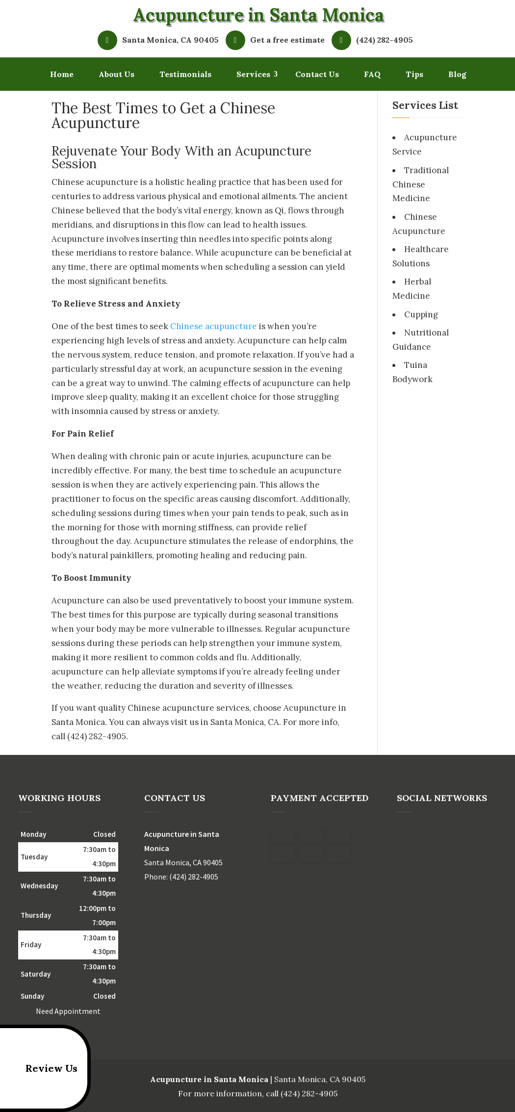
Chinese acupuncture (213, 326)
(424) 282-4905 (374, 40)
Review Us (40, 1068)
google (423, 835)
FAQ (372, 74)
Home (62, 74)
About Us (116, 74)
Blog (457, 74)
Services (253, 74)
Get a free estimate (278, 40)
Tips (414, 74)
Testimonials (185, 74)
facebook (404, 835)
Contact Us (317, 74)
